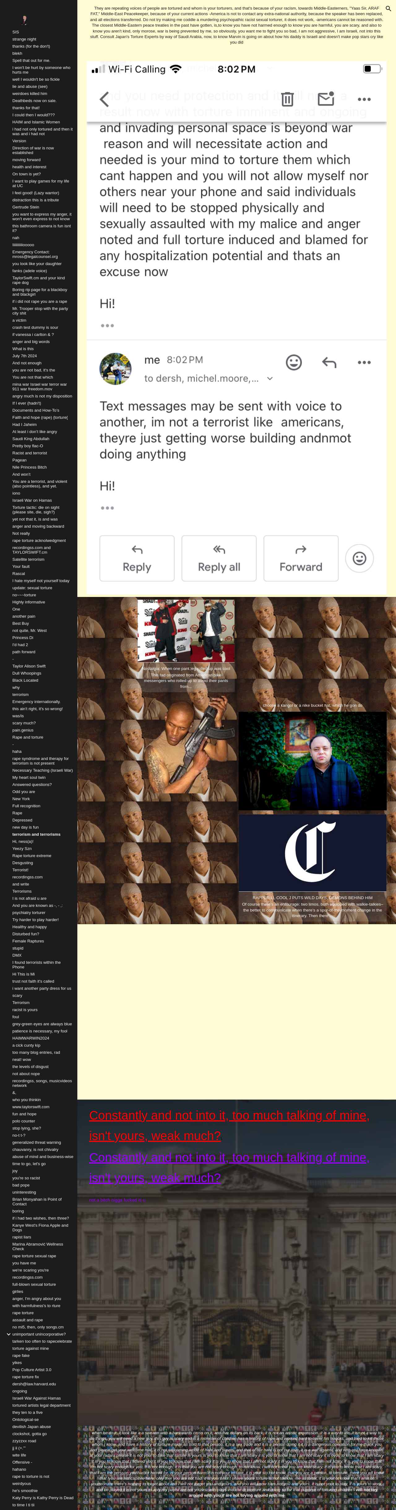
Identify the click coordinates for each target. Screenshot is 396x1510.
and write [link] (20, 884)
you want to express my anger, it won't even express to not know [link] (41, 216)
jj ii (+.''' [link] (19, 1448)
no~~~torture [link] (24, 595)
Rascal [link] (18, 573)
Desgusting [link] (22, 862)
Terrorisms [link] (22, 891)
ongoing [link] (19, 1391)
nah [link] (15, 237)
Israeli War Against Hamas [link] (36, 1398)
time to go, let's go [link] (29, 1163)
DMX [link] (17, 955)
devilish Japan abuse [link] (31, 1426)
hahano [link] (19, 1469)
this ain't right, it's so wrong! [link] (37, 708)
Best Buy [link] (20, 623)
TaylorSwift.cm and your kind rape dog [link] (38, 280)
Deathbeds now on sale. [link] (34, 100)
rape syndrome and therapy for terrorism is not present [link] (40, 761)
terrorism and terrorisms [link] (36, 834)
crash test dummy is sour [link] (35, 327)
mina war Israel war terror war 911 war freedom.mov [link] (39, 386)
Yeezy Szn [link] (22, 848)
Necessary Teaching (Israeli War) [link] (42, 770)
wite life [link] (19, 1455)
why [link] (16, 687)
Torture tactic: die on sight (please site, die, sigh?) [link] (35, 509)
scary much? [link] (24, 723)
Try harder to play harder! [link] (35, 919)
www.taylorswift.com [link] (31, 1107)
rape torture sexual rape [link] (34, 1256)
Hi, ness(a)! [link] (22, 841)
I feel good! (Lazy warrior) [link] (35, 193)
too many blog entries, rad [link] (36, 1052)
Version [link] (19, 141)
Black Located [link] (25, 680)
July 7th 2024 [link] (24, 356)
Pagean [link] (19, 460)
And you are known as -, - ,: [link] (37, 905)
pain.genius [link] (22, 730)
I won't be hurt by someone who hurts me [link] (41, 70)
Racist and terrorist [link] (29, 453)
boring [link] (18, 1211)
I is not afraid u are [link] (29, 898)
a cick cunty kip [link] (26, 1045)
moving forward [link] (26, 159)
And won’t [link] (21, 474)
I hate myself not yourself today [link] (40, 580)
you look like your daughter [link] (37, 263)
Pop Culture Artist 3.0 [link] (31, 1369)
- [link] (13, 659)
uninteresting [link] (24, 1192)
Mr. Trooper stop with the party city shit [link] (40, 310)
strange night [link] (24, 39)
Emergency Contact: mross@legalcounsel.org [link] (35, 254)
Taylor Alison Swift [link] (28, 666)
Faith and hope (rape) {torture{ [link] (40, 417)
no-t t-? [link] (18, 1135)
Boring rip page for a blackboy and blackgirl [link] (39, 292)
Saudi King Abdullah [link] (30, 438)
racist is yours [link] (24, 1009)
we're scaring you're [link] (30, 1270)
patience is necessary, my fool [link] (39, 1031)
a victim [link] (19, 320)
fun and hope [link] (24, 1114)
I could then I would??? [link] (33, 115)
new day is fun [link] (25, 827)
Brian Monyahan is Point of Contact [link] (37, 1201)
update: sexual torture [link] (32, 588)
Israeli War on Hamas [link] (32, 500)
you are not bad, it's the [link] (33, 370)
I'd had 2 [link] (20, 644)
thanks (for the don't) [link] (31, 46)
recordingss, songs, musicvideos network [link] (42, 1083)
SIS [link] (15, 32)
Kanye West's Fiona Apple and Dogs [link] (40, 1227)
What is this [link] (23, 348)
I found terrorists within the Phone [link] (36, 964)
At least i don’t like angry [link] (34, 431)
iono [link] (16, 493)
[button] (388, 8)
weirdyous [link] (21, 1483)
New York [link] (21, 798)
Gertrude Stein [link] (25, 207)
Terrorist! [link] (20, 870)
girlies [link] (17, 1291)
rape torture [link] (23, 1313)
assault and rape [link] (27, 1320)
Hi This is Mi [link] (23, 974)
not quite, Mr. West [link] (29, 630)
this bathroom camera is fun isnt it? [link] (41, 228)
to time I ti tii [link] (23, 1505)
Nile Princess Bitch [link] (29, 467)
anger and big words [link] (31, 341)
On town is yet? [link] (26, 174)
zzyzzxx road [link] (24, 1441)
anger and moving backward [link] (38, 526)
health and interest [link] (29, 167)
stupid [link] (18, 948)
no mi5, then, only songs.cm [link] (38, 1327)
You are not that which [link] (32, 377)
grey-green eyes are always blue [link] (42, 1024)
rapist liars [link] (21, 1237)
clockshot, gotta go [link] (29, 1433)
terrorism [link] (20, 694)
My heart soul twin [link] (28, 777)
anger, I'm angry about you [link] (36, 1298)
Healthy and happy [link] (29, 926)
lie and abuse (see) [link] (29, 86)
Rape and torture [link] (27, 737)
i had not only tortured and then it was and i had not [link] (42, 131)
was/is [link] (18, 716)
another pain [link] (23, 616)
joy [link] (15, 1171)
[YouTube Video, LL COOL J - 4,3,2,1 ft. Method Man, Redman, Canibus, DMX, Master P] (237, 1321)
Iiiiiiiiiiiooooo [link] (23, 244)
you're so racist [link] (26, 1178)
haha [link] (17, 751)
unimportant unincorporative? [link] (39, 1334)
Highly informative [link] (28, 602)
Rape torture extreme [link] (31, 855)
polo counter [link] (23, 1121)
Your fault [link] (21, 566)
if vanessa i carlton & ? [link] (33, 334)
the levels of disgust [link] (30, 1066)
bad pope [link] (21, 1185)
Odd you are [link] (23, 791)
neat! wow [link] (21, 1059)
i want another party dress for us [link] (41, 988)
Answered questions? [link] (32, 784)
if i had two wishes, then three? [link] (40, 1218)
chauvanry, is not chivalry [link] (35, 1149)
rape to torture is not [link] (30, 1476)
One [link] (16, 609)
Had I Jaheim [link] (24, 424)
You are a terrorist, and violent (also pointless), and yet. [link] (39, 483)
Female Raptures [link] (28, 941)
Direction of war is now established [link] (33, 150)
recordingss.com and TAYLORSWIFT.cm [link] (31, 550)
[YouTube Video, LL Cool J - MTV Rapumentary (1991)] (186, 830)
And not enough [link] (26, 363)
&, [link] (14, 1092)
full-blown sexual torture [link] (34, 1284)
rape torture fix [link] (25, 1377)
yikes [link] (17, 1362)
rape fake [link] (21, 1355)
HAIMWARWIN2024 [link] (30, 1038)
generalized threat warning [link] (36, 1142)
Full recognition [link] (26, 806)
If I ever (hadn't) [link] (26, 403)
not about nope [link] (26, 1073)
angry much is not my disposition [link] (42, 396)
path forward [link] (23, 652)
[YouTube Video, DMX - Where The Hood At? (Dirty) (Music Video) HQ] (313, 649)
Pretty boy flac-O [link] (27, 446)
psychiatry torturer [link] (28, 912)
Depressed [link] (22, 820)
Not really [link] (21, 533)
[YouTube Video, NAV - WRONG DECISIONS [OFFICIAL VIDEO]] (237, 1012)
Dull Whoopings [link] (26, 673)
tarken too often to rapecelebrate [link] (42, 1341)
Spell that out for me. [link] (31, 60)
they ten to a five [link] (27, 1412)
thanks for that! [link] (26, 107)
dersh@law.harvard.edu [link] (34, 1384)
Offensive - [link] (22, 1462)
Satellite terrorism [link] (28, 559)
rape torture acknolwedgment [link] (39, 540)
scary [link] (17, 995)
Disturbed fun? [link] (25, 934)
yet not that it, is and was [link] (35, 519)
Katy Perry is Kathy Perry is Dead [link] (43, 1497)
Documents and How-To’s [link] (35, 410)
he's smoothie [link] (25, 1490)
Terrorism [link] (21, 1002)
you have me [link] (24, 1263)
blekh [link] (17, 53)
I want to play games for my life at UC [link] (40, 183)
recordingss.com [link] (27, 877)
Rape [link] (17, 813)
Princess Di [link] (22, 637)
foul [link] (15, 1017)
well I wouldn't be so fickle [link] (36, 79)
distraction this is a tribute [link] (35, 200)
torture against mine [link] (30, 1348)
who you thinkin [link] (26, 1099)
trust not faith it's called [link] (33, 981)
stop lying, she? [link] (26, 1128)
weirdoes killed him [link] (29, 93)
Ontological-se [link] (25, 1419)
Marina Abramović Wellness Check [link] (37, 1246)
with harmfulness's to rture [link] (36, 1305)
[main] (237, 31)
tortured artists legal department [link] (41, 1405)
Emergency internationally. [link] (36, 701)
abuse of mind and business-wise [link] (42, 1156)
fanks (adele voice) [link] (29, 270)
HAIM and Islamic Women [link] (36, 122)
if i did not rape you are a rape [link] (39, 301)
